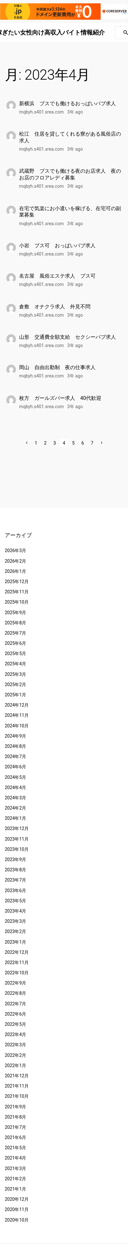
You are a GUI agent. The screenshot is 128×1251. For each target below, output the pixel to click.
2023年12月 (17, 828)
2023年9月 (15, 859)
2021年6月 (15, 1137)
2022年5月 (15, 1024)
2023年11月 (17, 839)
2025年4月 (15, 663)
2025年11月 (17, 591)
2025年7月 (15, 633)
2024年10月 (17, 725)
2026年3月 (15, 550)
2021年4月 (15, 1157)
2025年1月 (15, 694)
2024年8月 (15, 746)
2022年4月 (15, 1034)
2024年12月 (17, 705)
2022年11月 (17, 962)
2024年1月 (15, 818)
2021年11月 (17, 1086)
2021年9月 (15, 1106)
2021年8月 (15, 1117)
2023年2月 (15, 931)
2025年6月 (15, 643)
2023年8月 (15, 869)
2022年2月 (15, 1055)
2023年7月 (15, 880)
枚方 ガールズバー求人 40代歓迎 (60, 398)
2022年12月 (17, 952)
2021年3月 (15, 1168)
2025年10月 (17, 602)
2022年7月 (15, 1003)
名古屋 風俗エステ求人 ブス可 (57, 276)
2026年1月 (15, 571)
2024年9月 (15, 736)
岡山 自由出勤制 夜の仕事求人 (57, 367)
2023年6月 (15, 890)
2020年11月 (17, 1209)
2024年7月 (15, 756)
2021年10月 (17, 1096)
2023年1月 (15, 942)
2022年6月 (15, 1014)
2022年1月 (15, 1065)
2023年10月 (17, 849)
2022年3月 (15, 1044)
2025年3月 (15, 674)
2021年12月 (17, 1075)
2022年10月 (17, 972)
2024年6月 (15, 766)
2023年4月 (15, 911)
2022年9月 (15, 983)
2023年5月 (15, 900)
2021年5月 (15, 1147)
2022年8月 (15, 993)
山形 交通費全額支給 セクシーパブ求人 (67, 337)
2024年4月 (15, 787)
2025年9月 (15, 612)
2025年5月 (15, 653)
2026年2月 (15, 561)
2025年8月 (15, 622)
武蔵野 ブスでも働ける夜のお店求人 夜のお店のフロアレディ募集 (70, 174)
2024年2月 (15, 808)
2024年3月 (15, 797)
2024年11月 (17, 715)
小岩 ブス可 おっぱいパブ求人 (57, 245)
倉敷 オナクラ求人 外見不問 (54, 307)
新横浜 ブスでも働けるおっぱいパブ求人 (67, 103)
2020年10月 (17, 1220)
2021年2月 (15, 1178)
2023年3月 (15, 921)
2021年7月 (15, 1127)
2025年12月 (17, 581)
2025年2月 (15, 684)
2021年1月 (15, 1189)
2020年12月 (17, 1199)
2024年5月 (15, 777)
